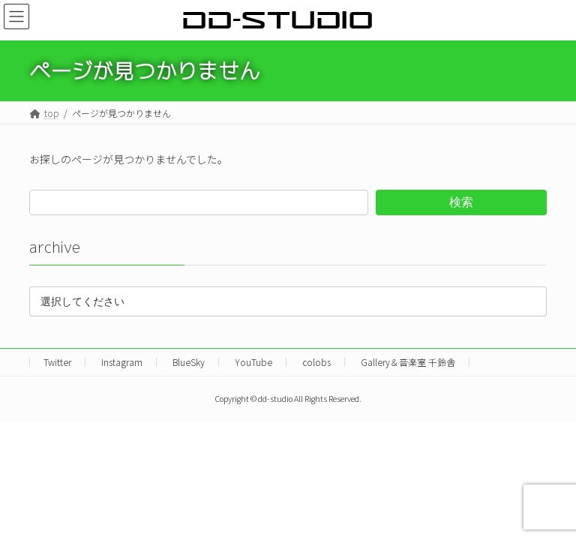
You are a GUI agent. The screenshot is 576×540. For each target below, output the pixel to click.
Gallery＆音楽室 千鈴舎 (408, 362)
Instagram (121, 362)
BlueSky (188, 362)
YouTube (253, 362)
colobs (316, 362)
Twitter (57, 362)
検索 (461, 201)
